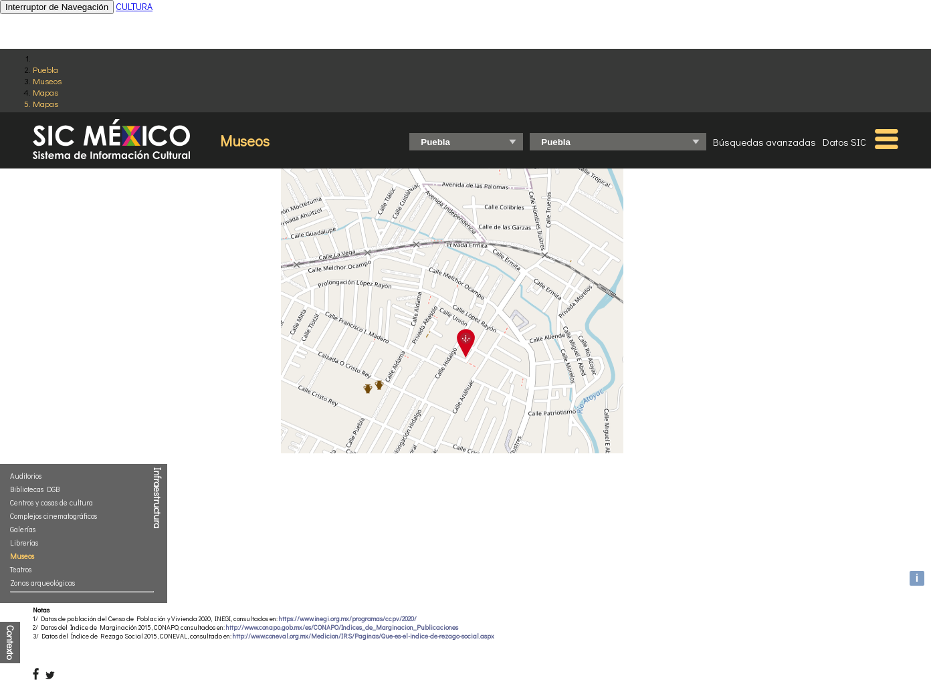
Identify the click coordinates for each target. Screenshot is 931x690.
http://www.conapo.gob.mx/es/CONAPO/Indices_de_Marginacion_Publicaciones (342, 627)
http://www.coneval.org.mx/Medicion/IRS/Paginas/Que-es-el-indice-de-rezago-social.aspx (363, 636)
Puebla (45, 69)
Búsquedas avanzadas (764, 141)
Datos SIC (844, 141)
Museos (47, 80)
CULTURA (134, 6)
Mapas (45, 92)
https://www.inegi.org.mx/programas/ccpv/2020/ (348, 618)
